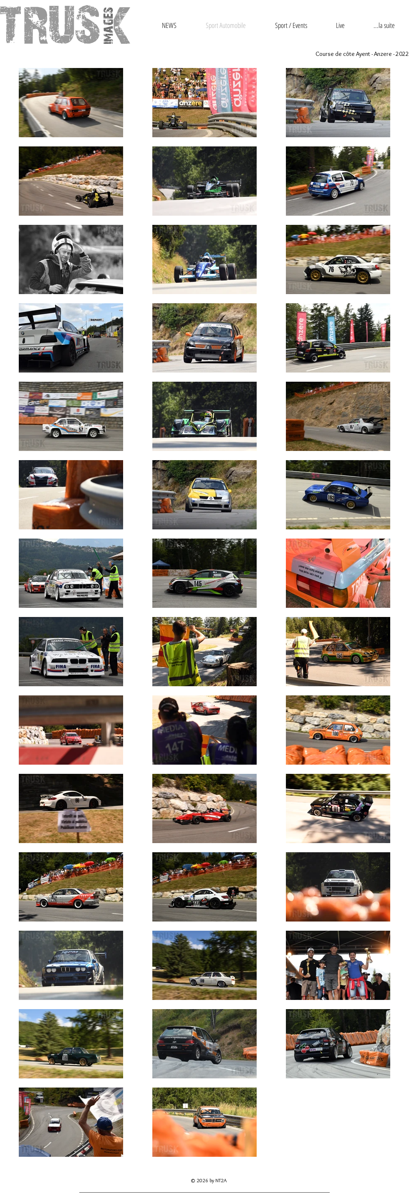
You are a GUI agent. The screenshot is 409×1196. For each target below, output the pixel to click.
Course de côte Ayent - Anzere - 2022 (362, 54)
